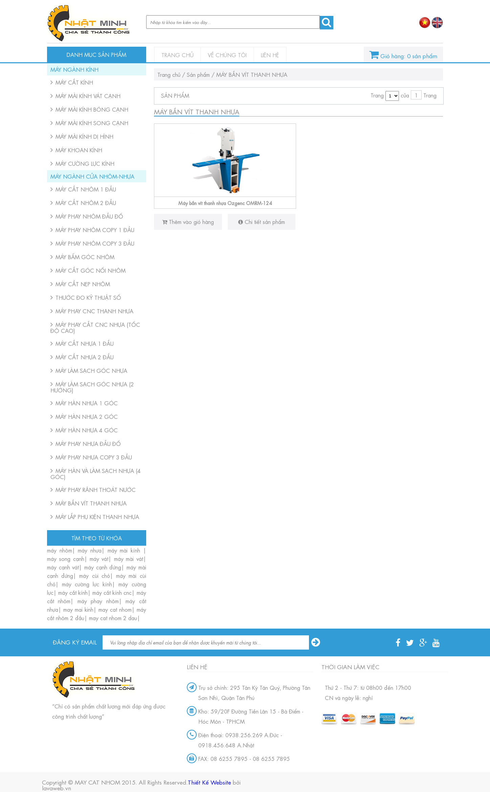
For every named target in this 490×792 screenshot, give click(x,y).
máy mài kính (125, 549)
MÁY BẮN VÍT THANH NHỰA (91, 502)
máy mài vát (128, 558)
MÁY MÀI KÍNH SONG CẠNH (91, 122)
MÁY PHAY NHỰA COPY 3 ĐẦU (93, 456)
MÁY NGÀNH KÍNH (74, 69)
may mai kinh (78, 609)
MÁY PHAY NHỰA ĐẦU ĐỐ (88, 443)
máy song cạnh (65, 558)
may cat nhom (115, 609)
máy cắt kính (73, 592)
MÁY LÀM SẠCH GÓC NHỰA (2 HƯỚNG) (92, 386)
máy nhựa (90, 549)
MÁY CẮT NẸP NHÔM (82, 283)
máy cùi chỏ (94, 575)
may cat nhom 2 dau (113, 617)
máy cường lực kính (87, 583)
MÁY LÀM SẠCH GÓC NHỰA (91, 370)
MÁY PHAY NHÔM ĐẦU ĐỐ (89, 216)
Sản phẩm (198, 74)
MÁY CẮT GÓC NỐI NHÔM (90, 270)
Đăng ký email (75, 641)
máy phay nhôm (98, 600)
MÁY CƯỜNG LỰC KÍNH (84, 163)
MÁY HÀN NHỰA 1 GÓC (86, 402)
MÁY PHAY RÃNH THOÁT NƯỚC (95, 489)
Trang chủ (177, 54)
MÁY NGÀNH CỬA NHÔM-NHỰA (92, 176)
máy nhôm (59, 549)
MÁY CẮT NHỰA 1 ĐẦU (84, 343)
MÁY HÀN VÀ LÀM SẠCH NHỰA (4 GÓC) (95, 473)
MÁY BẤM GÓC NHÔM (84, 256)
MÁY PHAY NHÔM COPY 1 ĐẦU (94, 229)
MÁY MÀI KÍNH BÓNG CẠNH (91, 109)
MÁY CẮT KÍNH (74, 82)
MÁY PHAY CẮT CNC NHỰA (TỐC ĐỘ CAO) (95, 327)
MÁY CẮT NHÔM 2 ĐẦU (85, 202)
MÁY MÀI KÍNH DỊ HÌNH (84, 136)
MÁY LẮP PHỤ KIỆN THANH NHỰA (97, 516)
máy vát (99, 558)
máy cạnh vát (63, 566)
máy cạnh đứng (102, 566)
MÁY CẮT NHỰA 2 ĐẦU (84, 356)
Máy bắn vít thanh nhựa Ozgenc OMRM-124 (225, 203)
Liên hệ (270, 54)
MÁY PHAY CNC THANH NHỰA (94, 310)
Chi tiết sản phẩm (261, 221)
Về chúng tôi (227, 54)
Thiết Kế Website (209, 782)
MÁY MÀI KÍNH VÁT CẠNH (87, 95)
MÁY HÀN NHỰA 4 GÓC (86, 429)
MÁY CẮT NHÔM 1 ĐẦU (85, 189)
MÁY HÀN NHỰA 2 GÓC (86, 416)
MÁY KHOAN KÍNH (78, 149)
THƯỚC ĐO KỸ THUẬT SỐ (88, 297)
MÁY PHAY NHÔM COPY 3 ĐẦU (94, 243)
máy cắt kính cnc (112, 592)
